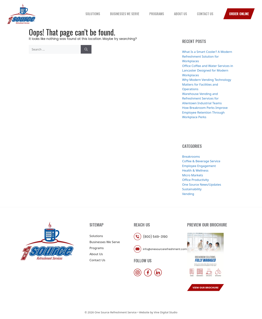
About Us (180, 13)
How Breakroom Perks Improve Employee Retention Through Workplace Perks (205, 112)
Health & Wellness (195, 170)
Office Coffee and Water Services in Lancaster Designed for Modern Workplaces (207, 70)
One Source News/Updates (201, 184)
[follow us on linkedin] (159, 275)
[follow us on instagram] (138, 275)
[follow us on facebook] (149, 275)
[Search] (86, 49)
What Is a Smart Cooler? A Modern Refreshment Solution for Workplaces (207, 56)
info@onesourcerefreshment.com (165, 249)
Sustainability (192, 189)
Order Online (239, 13)
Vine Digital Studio (165, 312)
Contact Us (205, 13)
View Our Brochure (206, 287)
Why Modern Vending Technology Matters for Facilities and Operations (206, 84)
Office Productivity (195, 180)
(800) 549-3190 (155, 236)
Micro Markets (192, 175)
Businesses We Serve (124, 13)
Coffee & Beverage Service (201, 161)
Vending (188, 194)
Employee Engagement (199, 166)
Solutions (92, 13)
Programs (156, 13)
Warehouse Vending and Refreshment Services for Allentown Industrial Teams (202, 98)
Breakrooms (191, 156)
